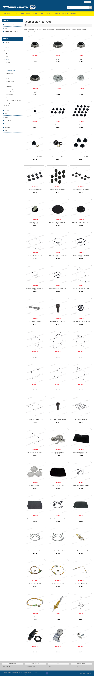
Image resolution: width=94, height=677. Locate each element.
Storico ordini (75, 667)
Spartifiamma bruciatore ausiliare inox (57, 289)
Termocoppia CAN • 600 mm (58, 617)
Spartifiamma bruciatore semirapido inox (81, 257)
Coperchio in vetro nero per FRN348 (35, 256)
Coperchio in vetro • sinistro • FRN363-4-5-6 (80, 355)
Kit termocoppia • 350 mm (57, 584)
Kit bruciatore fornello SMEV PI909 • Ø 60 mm (58, 59)
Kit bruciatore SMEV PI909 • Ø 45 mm (35, 59)
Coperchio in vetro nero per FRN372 (81, 289)
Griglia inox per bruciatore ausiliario (81, 486)
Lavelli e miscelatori (10, 79)
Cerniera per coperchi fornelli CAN (58, 649)
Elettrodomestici (10, 95)
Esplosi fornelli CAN (11, 68)
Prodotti (7, 14)
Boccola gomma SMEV (35, 125)
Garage (7, 98)
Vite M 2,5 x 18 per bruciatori (35, 322)
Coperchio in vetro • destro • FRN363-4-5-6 (35, 355)
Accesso (33, 2)
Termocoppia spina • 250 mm (81, 584)
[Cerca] (78, 8)
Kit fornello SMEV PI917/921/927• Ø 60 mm (35, 92)
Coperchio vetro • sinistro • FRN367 (81, 387)
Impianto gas (9, 87)
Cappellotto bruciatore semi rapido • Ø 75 (58, 224)
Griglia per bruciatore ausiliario (35, 551)
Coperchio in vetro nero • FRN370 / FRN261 (80, 454)
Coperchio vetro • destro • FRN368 (35, 387)
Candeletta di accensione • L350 (81, 617)
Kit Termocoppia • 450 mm (35, 617)
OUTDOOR (65, 14)
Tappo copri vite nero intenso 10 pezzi (57, 190)
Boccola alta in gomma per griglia (57, 322)
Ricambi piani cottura (11, 71)
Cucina (7, 60)
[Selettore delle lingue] (87, 2)
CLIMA (41, 14)
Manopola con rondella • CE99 (35, 157)
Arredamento (9, 51)
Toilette (7, 57)
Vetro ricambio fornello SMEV (80, 519)
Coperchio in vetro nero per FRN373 (58, 354)
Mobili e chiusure (10, 54)
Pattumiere (9, 84)
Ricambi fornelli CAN (10, 25)
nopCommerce (88, 674)
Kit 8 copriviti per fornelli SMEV (35, 190)
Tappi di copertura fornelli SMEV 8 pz (81, 190)
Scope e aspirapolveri (11, 90)
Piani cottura (9, 65)
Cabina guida (9, 104)
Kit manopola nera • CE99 (57, 157)
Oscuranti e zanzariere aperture (13, 101)
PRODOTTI (28, 25)
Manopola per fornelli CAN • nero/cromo (35, 224)
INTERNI (22, 14)
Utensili (7, 106)
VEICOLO (57, 14)
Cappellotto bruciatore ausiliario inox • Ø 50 (34, 290)
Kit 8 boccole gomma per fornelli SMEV (57, 125)
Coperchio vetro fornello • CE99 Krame (35, 519)
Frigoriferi (9, 63)
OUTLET (15, 14)
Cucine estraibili (10, 74)
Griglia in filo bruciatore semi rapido (58, 551)
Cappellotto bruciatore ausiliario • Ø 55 (81, 223)
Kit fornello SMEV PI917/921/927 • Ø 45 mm (81, 59)
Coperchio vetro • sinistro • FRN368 (58, 387)
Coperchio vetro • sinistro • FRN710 (35, 420)
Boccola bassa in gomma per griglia (58, 420)
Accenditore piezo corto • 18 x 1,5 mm (35, 649)
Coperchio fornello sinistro (58, 486)
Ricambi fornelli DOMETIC (11, 32)
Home (6, 2)
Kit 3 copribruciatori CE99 (35, 486)
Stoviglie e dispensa (10, 82)
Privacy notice (6, 667)
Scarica (19, 2)
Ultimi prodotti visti (30, 667)
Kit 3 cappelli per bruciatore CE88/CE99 (58, 454)
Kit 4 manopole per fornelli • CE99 (80, 157)
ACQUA (35, 14)
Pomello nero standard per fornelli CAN (81, 322)
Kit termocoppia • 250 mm (35, 584)
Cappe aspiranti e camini (11, 77)
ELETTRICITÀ (49, 14)
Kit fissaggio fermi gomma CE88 (81, 649)
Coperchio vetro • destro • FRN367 (35, 453)
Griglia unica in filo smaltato (81, 420)
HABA (6, 29)
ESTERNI (28, 14)
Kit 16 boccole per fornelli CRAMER (80, 125)
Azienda (13, 2)
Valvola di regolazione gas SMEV (81, 551)
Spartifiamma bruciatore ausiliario (80, 92)
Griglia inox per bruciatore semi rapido (57, 519)
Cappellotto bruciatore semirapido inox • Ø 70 (58, 257)
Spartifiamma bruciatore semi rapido (58, 92)
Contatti (26, 2)
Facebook (47, 674)
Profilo (50, 667)
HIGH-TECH (73, 14)
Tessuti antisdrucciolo (11, 92)
